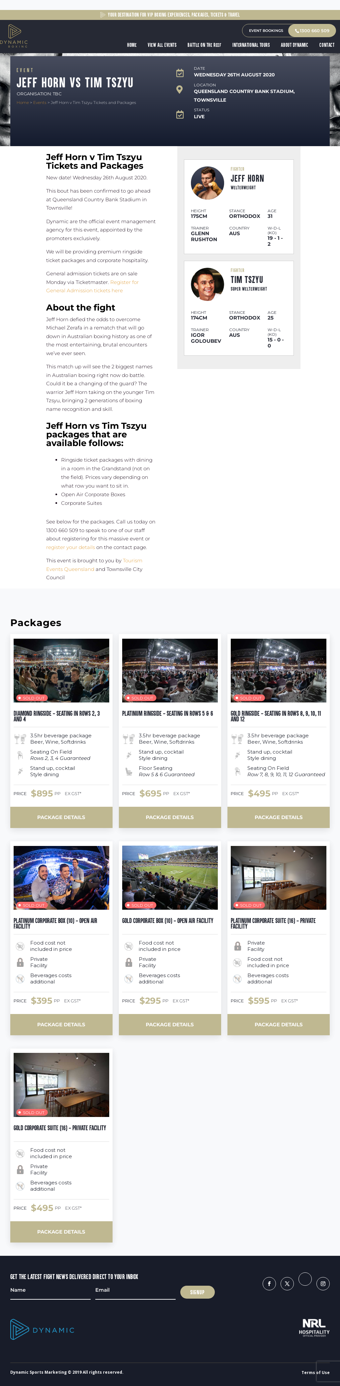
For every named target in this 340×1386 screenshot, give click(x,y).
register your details (70, 547)
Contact (327, 45)
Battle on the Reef (205, 45)
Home (132, 45)
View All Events (162, 45)
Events (39, 102)
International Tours (251, 45)
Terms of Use (315, 1372)
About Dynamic (295, 45)
